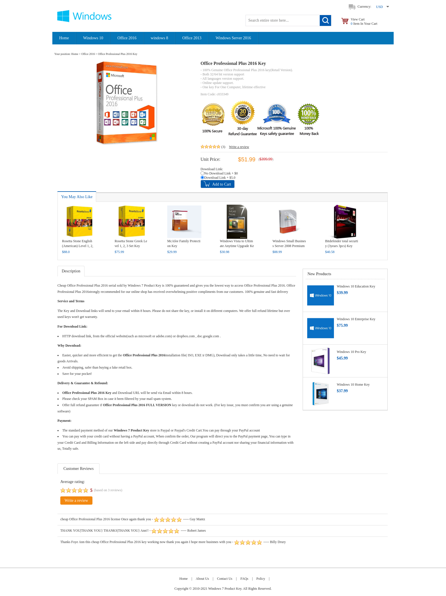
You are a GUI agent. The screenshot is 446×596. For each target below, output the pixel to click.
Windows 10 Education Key (356, 286)
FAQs (244, 579)
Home (64, 38)
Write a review (239, 147)
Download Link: (212, 169)
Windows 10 (93, 38)
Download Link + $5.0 (219, 178)
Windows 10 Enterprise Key (356, 319)
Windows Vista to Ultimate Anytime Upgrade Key (237, 246)
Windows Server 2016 (233, 38)
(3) (223, 147)
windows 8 (159, 38)
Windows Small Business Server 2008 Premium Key (289, 246)
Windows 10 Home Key (353, 385)
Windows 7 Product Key (144, 285)
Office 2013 (191, 38)
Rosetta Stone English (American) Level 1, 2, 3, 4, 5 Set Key (77, 246)
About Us (202, 579)
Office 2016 (127, 38)
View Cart (364, 21)
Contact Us (224, 579)
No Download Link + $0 (221, 173)
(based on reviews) (108, 490)
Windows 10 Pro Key (351, 352)
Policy (260, 579)
